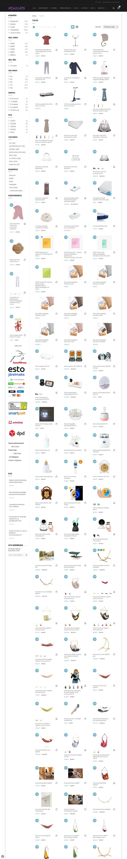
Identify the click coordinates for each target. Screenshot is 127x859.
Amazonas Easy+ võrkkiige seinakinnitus (72, 719)
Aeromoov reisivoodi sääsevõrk (70, 167)
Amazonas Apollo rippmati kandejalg (101, 566)
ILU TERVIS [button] (84, 8)
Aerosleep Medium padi (100, 226)
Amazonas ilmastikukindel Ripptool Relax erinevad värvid (101, 756)
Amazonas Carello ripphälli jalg (101, 655)
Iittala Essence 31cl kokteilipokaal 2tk (70, 50)
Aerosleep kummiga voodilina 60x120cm (41, 227)
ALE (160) (12, 143)
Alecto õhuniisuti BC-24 (42, 450)
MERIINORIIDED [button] (43, 8)
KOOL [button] (76, 8)
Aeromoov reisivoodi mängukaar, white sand (100, 136)
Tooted (41, 16)
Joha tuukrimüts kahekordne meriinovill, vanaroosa (15, 226)
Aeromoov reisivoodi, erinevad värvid (99, 172)
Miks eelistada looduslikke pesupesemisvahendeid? (18, 494)
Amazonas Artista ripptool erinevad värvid (72, 597)
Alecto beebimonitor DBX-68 (73, 366)
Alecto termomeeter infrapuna (70, 477)
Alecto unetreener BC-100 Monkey (43, 503)
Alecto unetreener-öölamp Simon (101, 508)
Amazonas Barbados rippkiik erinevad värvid (102, 597)
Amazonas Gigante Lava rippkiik (42, 750)
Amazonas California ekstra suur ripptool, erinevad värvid (72, 656)
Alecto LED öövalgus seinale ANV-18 (101, 393)
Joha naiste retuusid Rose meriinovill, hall (43, 78)
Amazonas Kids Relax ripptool (99, 783)
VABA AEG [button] (101, 8)
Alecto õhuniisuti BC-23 (100, 424)
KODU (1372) (13, 161)
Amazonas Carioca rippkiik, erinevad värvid (43, 691)
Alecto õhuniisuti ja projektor (73, 450)
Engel (11, 181)
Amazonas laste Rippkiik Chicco (42, 836)
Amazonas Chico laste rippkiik (99, 686)
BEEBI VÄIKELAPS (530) (17, 152)
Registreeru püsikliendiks (111, 2)
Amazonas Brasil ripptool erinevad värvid (100, 629)
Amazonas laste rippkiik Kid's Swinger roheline (71, 836)
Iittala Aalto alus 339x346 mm (15, 260)
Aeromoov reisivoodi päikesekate (41, 167)
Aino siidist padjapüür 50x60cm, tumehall (70, 314)
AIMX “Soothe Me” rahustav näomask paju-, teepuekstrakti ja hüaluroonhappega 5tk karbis (43, 285)
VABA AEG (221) (14, 164)
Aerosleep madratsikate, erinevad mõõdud (71, 227)
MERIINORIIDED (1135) (17, 146)
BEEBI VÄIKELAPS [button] (65, 8)
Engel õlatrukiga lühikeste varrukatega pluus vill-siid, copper (43, 51)
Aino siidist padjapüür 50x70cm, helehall (42, 340)
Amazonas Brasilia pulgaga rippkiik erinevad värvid (43, 660)
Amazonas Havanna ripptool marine (73, 755)
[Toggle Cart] (118, 8)
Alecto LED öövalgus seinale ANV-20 (43, 424)
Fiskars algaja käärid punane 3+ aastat (16, 336)
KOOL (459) (13, 155)
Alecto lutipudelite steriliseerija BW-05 (70, 424)
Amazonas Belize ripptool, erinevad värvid (43, 629)
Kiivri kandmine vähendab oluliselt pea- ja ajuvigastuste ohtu (18, 520)
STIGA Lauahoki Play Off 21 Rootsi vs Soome (44, 105)
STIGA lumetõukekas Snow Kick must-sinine (72, 105)
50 (54, 27)
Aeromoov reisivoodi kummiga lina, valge (70, 136)
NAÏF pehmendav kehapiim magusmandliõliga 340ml (101, 78)
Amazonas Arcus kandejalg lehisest (43, 592)
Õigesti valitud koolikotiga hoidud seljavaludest (18, 482)
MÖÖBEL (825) (14, 149)
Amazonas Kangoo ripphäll (43, 783)
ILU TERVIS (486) (15, 158)
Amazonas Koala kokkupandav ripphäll (71, 810)
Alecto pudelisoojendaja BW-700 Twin (102, 451)
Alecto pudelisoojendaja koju (44, 476)
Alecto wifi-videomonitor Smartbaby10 (42, 535)
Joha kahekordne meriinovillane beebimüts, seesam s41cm (101, 51)
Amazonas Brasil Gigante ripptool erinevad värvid (72, 629)
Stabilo (11, 178)
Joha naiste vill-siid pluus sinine (71, 78)
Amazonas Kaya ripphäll (71, 783)
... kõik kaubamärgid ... (16, 191)
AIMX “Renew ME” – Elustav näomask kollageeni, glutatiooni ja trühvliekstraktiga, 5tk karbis (73, 254)
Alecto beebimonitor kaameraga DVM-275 (71, 393)
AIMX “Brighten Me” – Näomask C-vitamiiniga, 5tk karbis (43, 254)
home (34, 16)
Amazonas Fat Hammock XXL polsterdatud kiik (100, 719)
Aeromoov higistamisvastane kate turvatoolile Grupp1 (102, 110)
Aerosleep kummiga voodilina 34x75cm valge (101, 199)
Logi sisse (98, 2)
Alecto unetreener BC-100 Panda (72, 503)
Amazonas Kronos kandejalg (101, 809)
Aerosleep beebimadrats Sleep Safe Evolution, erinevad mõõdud (71, 199)
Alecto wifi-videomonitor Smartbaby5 (100, 540)
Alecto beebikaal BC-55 (42, 366)
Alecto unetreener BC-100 (101, 476)
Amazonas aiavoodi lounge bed (43, 566)
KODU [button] (92, 8)
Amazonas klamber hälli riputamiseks (42, 810)
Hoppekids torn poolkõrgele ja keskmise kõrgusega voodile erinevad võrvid (16, 300)
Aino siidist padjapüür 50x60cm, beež (70, 283)
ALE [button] (34, 8)
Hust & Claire (13, 187)
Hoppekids (12, 184)
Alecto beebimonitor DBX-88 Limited (102, 367)
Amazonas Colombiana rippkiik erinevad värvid (42, 724)
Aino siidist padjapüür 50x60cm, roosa (42, 314)
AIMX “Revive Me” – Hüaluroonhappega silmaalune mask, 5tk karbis (101, 254)
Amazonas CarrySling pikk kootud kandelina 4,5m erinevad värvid (72, 692)
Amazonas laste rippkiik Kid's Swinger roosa (100, 836)
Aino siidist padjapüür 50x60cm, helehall (99, 283)
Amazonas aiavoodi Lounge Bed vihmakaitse (72, 566)
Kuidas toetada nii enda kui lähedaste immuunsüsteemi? (18, 534)
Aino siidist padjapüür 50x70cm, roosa (70, 340)
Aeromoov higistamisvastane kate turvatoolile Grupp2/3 (44, 141)
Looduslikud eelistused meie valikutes (18, 507)
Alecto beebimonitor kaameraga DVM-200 (42, 398)
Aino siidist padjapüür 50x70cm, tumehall (99, 340)
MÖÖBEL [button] (54, 8)
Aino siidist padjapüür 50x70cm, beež (99, 314)
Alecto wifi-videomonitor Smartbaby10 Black (71, 535)
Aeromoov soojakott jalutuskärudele (41, 199)
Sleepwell (12, 175)
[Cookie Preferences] (2, 856)
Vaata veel (18, 345)
